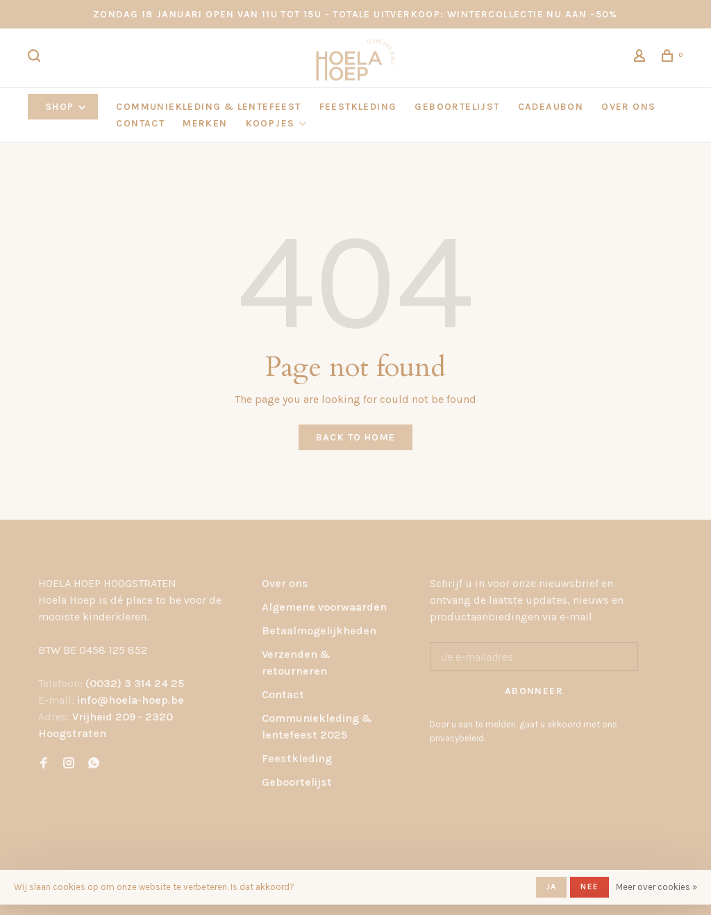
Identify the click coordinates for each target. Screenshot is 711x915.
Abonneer (534, 691)
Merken (205, 123)
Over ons (285, 583)
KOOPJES (270, 123)
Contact (283, 694)
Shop (66, 107)
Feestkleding (297, 758)
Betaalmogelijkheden (319, 630)
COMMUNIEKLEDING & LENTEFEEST (208, 107)
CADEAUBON (551, 107)
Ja (551, 886)
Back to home (356, 437)
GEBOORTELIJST (457, 107)
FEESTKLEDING (358, 107)
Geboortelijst (297, 782)
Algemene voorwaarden (324, 606)
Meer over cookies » (656, 887)
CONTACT (140, 123)
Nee (589, 886)
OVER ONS (628, 107)
